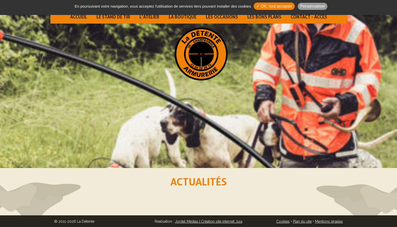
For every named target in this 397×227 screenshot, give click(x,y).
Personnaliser (312, 6)
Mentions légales (329, 221)
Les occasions (222, 17)
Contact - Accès (309, 17)
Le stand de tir (113, 17)
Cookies (283, 221)
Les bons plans (264, 17)
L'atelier (149, 17)
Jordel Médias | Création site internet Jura (208, 221)
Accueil (78, 17)
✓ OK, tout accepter (274, 6)
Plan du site (302, 221)
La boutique (182, 17)
